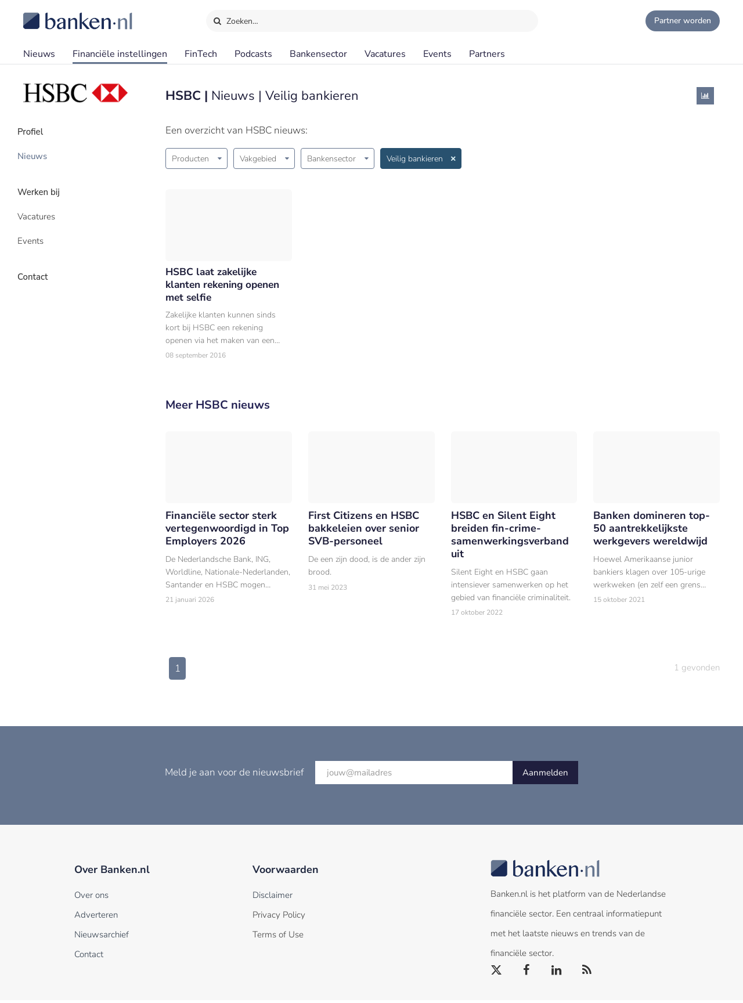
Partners (487, 54)
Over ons (91, 898)
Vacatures (385, 54)
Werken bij (45, 186)
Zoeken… (235, 18)
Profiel (37, 130)
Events (437, 54)
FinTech (201, 54)
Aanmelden (545, 775)
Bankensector (318, 54)
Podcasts (253, 54)
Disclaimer (273, 898)
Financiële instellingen (120, 54)
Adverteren (96, 917)
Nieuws (39, 54)
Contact (39, 264)
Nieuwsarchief (101, 937)
